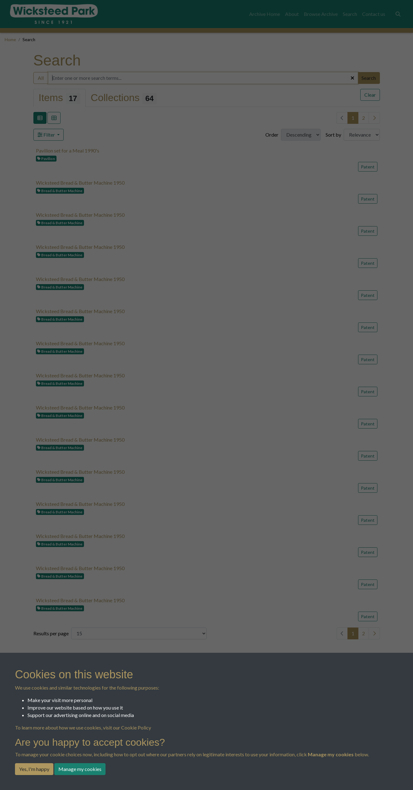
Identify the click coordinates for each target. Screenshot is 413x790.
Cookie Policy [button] (136, 727)
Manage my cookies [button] (79, 769)
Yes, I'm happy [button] (34, 769)
